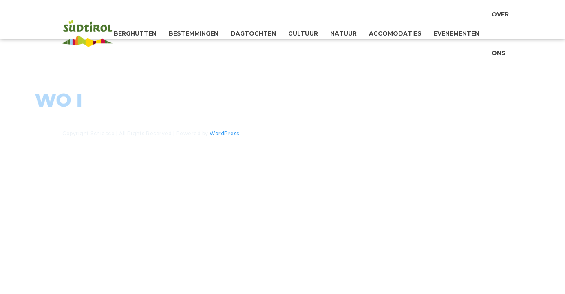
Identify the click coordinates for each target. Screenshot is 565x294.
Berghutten (135, 33)
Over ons (500, 35)
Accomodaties (395, 33)
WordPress (224, 133)
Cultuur (303, 33)
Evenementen (456, 33)
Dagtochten (253, 33)
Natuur (343, 33)
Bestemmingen (193, 33)
